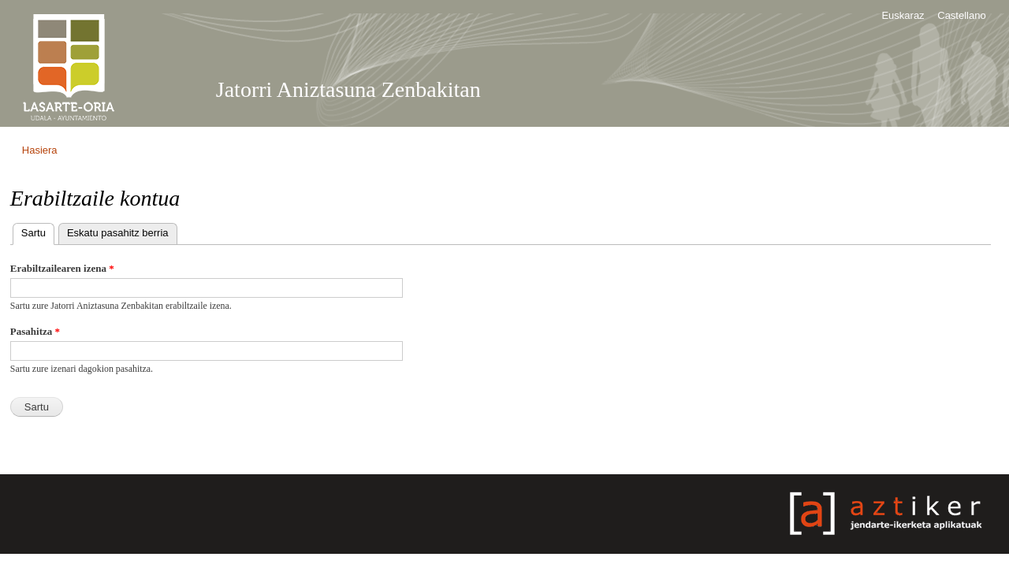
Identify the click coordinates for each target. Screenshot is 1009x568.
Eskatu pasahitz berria (118, 233)
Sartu (37, 231)
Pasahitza (35, 331)
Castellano (961, 15)
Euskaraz (902, 15)
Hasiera (40, 150)
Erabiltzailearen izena (62, 268)
